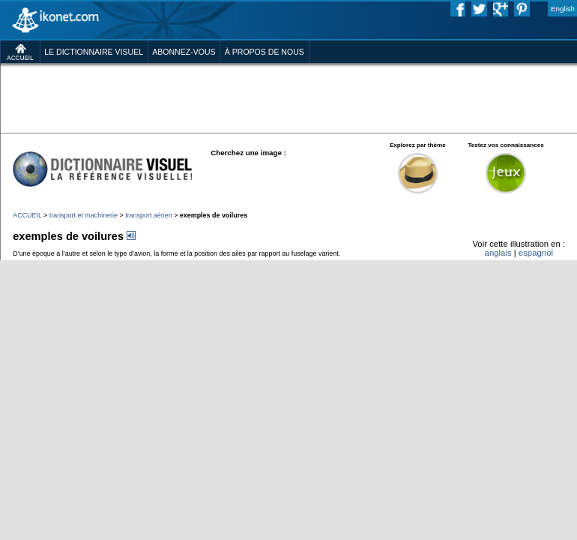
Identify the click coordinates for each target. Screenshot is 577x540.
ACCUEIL (27, 215)
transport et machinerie (83, 215)
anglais (498, 252)
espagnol (536, 252)
